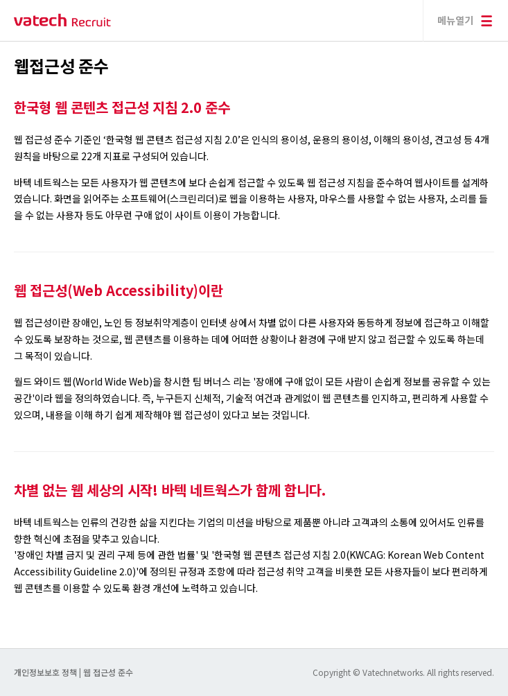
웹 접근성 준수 (108, 672)
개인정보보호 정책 (46, 672)
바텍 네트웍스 (62, 20)
